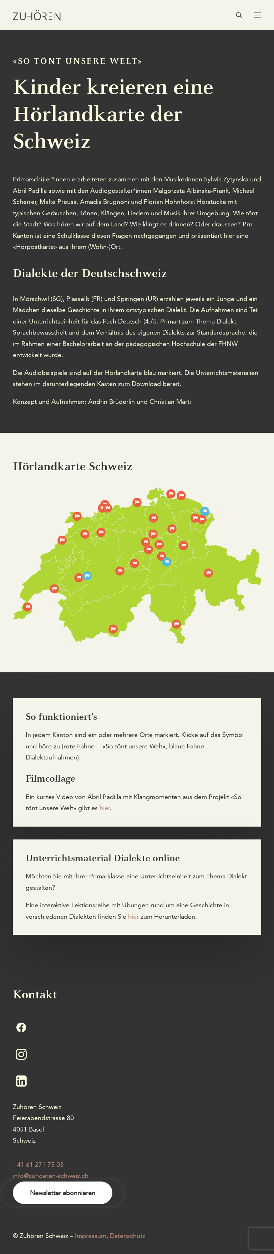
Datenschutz (127, 1236)
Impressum (90, 1236)
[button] (257, 15)
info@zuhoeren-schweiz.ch (50, 1176)
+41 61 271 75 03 (38, 1164)
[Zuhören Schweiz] (37, 15)
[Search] (235, 15)
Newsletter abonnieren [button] (62, 1193)
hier (105, 808)
